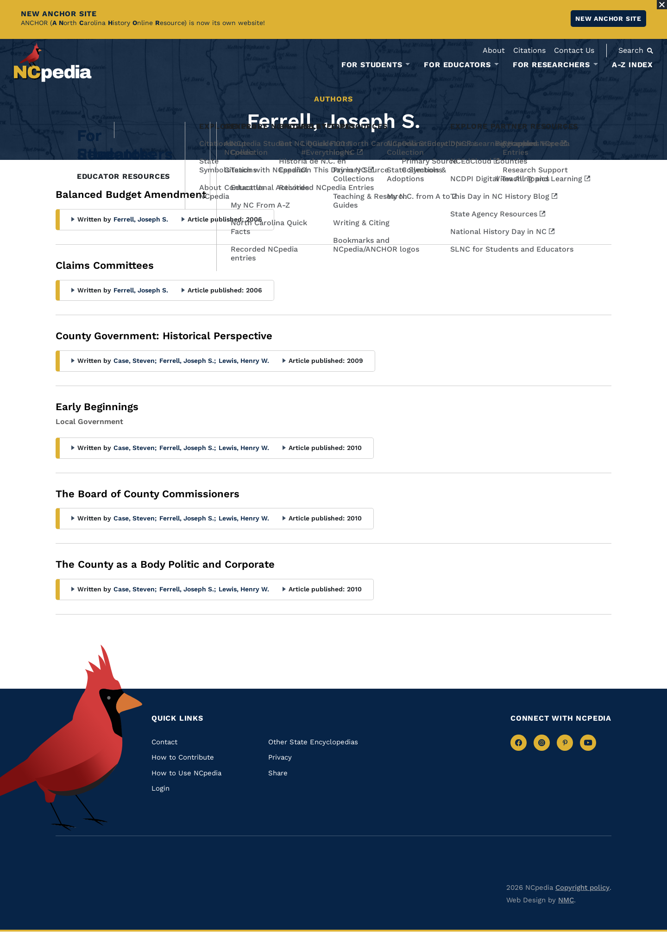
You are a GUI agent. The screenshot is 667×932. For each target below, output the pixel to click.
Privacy (280, 757)
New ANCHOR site (608, 18)
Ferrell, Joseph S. (140, 219)
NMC (566, 900)
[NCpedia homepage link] (53, 62)
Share (278, 773)
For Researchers (551, 65)
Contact (164, 742)
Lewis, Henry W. (244, 360)
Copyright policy (582, 887)
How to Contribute (182, 757)
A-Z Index (632, 64)
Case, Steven (135, 360)
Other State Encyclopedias (313, 742)
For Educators (457, 65)
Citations (529, 50)
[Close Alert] (662, 4)
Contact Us (574, 50)
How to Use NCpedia (186, 773)
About (494, 50)
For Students (372, 65)
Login (160, 788)
